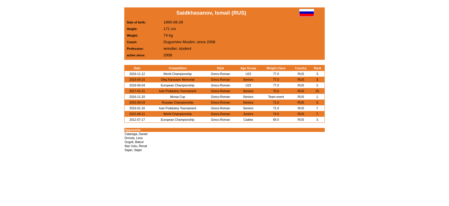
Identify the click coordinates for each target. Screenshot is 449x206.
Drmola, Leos (134, 138)
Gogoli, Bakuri (134, 142)
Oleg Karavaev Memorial (177, 79)
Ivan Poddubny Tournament (177, 91)
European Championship (177, 85)
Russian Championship (177, 102)
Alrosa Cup (177, 96)
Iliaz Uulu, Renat (136, 146)
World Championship (178, 74)
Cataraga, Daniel (136, 134)
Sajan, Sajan (133, 150)
